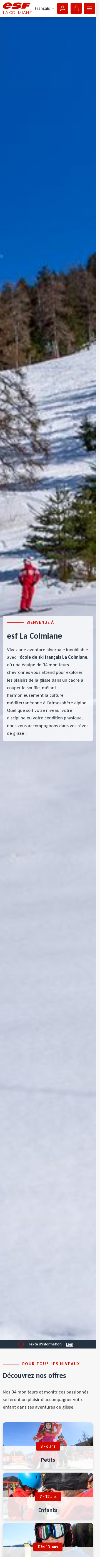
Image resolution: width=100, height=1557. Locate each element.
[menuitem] (48, 1445)
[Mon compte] (62, 8)
